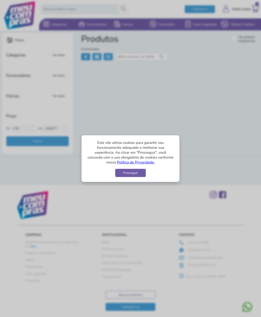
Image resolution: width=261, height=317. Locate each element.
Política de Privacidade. (136, 162)
